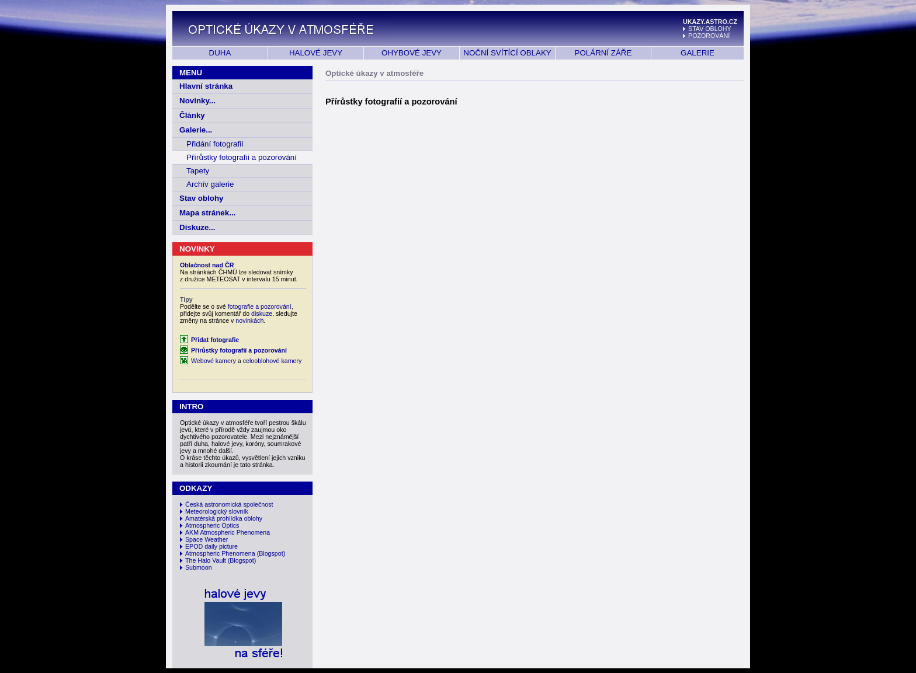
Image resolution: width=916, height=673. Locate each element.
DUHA (220, 52)
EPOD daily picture (211, 546)
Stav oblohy (201, 198)
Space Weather (206, 539)
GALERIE (697, 52)
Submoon (198, 567)
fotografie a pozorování (260, 306)
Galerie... (195, 129)
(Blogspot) (271, 553)
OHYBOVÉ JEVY (411, 52)
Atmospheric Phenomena (220, 553)
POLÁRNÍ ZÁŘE (603, 52)
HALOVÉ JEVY (315, 52)
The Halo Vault (205, 560)
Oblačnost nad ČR (207, 264)
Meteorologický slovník (216, 511)
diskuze (261, 313)
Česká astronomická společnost (229, 504)
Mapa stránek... (207, 212)
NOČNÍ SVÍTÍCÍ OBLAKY (507, 52)
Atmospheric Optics (212, 525)
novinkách (249, 320)
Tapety (197, 170)
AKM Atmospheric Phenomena (227, 532)
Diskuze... (197, 227)
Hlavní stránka (206, 86)
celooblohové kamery (272, 360)
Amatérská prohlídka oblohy (223, 518)
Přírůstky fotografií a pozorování (241, 157)
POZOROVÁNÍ (709, 35)
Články (192, 115)
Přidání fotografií (215, 144)
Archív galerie (210, 184)
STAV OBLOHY (709, 28)
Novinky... (197, 100)
